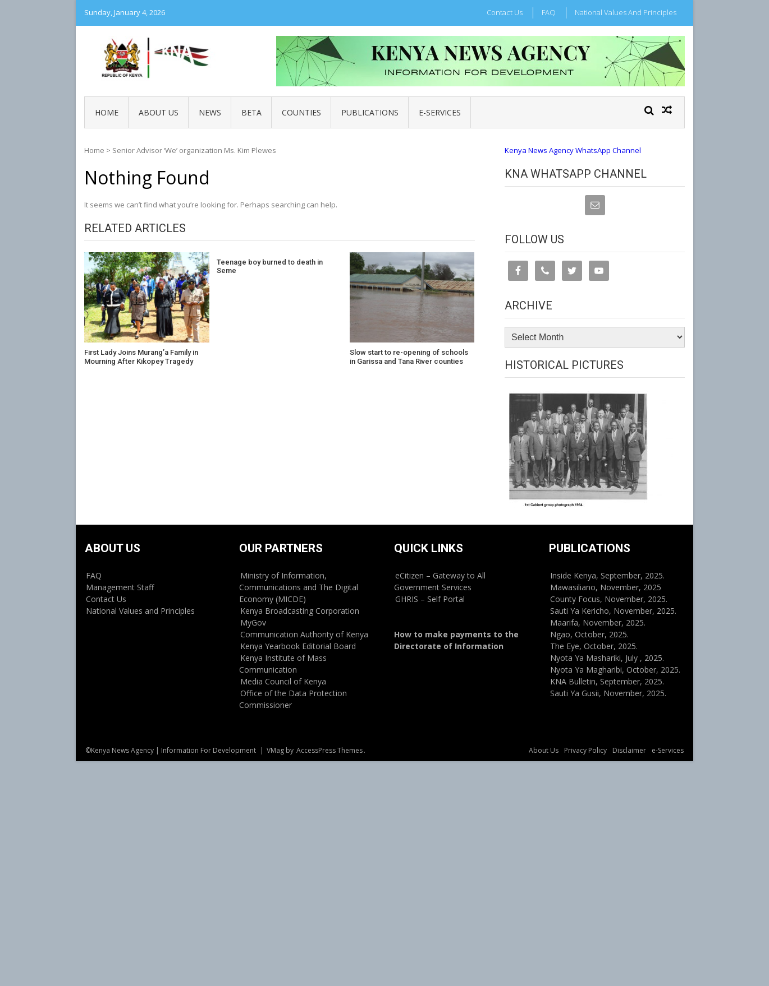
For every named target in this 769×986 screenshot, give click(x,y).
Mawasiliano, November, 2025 (605, 587)
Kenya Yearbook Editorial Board (298, 646)
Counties (301, 112)
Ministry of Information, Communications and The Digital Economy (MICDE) (298, 587)
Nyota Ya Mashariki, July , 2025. (607, 657)
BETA (251, 112)
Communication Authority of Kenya (304, 634)
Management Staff (120, 587)
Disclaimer (629, 750)
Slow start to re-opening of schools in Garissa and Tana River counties (409, 356)
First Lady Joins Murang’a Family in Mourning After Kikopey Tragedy (141, 356)
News (210, 112)
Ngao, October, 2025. (589, 634)
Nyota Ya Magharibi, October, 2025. (615, 669)
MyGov (253, 622)
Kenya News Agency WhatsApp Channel (573, 150)
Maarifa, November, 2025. (598, 622)
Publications (370, 112)
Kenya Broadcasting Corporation (299, 610)
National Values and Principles (625, 12)
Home (106, 112)
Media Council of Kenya (283, 681)
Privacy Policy (585, 750)
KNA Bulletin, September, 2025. (607, 681)
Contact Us (505, 12)
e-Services (440, 112)
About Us (158, 112)
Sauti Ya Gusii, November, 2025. (608, 693)
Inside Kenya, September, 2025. (607, 575)
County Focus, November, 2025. (608, 599)
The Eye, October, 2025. (594, 646)
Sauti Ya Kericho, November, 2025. (613, 610)
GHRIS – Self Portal (430, 599)
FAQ (549, 12)
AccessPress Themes (329, 750)
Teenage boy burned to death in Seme (270, 266)
